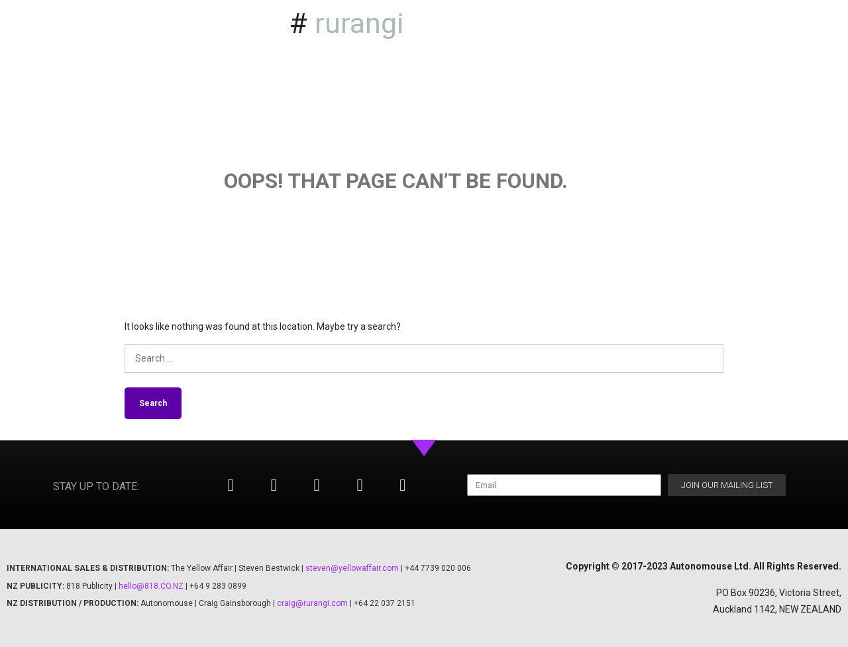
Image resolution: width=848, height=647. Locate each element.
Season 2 (806, 22)
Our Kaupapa (797, 52)
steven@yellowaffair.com (352, 568)
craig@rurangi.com (312, 603)
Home (673, 22)
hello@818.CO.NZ (151, 586)
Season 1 (736, 22)
